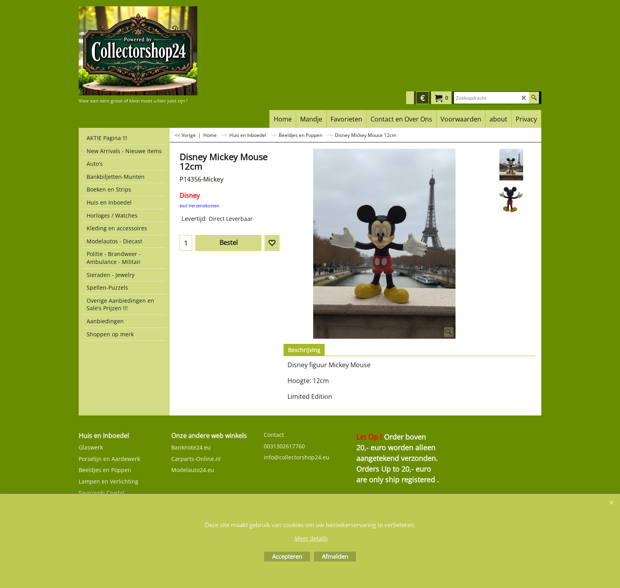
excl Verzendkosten (199, 206)
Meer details (311, 538)
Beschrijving (304, 350)
